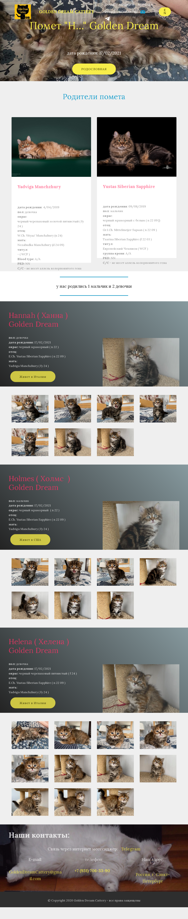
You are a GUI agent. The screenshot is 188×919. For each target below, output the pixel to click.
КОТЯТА (144, 5)
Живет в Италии (32, 383)
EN (165, 11)
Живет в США (30, 546)
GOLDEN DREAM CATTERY (66, 11)
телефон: (94, 862)
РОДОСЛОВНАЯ (94, 69)
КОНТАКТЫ (128, 12)
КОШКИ (125, 5)
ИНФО (110, 12)
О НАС (110, 5)
